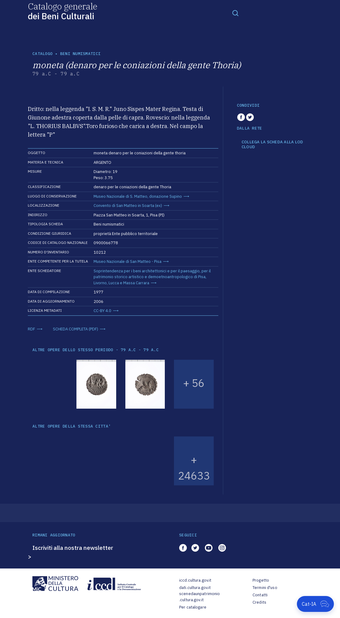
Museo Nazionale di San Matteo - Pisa (127, 261)
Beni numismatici (80, 53)
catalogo (42, 53)
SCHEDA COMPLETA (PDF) (75, 329)
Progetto (261, 580)
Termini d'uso (265, 587)
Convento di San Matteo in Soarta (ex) (128, 205)
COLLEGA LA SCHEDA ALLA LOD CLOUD (272, 144)
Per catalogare (192, 607)
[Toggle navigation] (235, 13)
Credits (259, 602)
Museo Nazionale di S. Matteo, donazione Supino (138, 196)
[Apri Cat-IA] (315, 604)
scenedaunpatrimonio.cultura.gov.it (199, 596)
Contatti (260, 595)
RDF (31, 329)
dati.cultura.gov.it (195, 587)
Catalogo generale (62, 11)
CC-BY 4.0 (102, 310)
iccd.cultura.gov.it (195, 580)
